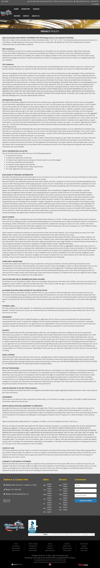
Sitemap (84, 546)
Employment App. (67, 548)
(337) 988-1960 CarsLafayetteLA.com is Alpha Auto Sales (50, 1)
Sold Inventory (84, 544)
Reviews (17, 16)
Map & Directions (50, 550)
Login (5, 1)
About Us (36, 16)
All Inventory (15, 546)
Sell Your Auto (16, 550)
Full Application (33, 546)
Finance (36, 9)
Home (16, 9)
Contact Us (50, 548)
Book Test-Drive (16, 548)
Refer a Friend (67, 546)
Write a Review (33, 550)
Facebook (67, 544)
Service (26, 16)
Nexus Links (84, 550)
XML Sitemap (84, 548)
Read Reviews (33, 548)
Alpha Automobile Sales (60, 555)
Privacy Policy (67, 550)
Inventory (25, 9)
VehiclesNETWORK (49, 558)
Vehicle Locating (32, 544)
